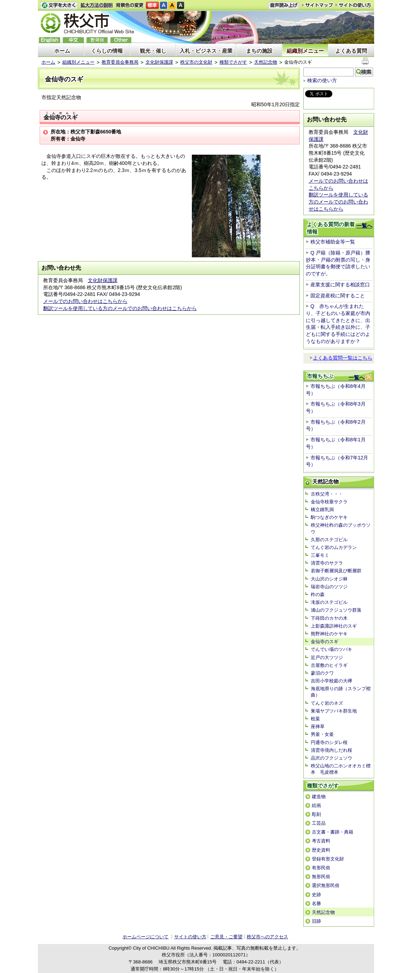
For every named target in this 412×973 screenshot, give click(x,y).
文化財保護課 (159, 62)
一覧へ (364, 226)
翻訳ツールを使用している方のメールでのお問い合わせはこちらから (120, 308)
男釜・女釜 (322, 734)
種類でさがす (233, 62)
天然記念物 (265, 62)
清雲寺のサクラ (327, 563)
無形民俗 (321, 876)
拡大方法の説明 (96, 5)
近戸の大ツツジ (327, 657)
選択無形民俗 (325, 885)
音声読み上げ (283, 5)
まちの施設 (259, 51)
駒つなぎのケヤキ (329, 517)
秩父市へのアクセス (267, 936)
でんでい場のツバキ (331, 649)
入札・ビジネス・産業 (206, 51)
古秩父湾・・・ (327, 494)
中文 (73, 40)
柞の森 (318, 594)
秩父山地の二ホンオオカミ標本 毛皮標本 (341, 769)
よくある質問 (351, 51)
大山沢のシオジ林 (329, 579)
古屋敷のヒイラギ (329, 665)
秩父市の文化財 (196, 62)
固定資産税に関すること (337, 295)
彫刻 (316, 814)
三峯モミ (320, 555)
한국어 (97, 40)
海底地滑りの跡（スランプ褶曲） (341, 692)
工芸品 (319, 823)
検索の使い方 (322, 80)
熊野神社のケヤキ (329, 633)
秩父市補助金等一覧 (332, 242)
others (120, 40)
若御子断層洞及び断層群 (336, 570)
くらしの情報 (107, 51)
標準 (152, 5)
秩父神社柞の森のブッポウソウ (341, 528)
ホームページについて (145, 936)
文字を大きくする (59, 5)
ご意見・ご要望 (226, 936)
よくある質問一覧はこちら (341, 358)
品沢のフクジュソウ (331, 758)
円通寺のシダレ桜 (329, 742)
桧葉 (315, 718)
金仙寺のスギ (324, 641)
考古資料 (321, 840)
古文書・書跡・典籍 (332, 832)
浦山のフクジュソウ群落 (336, 610)
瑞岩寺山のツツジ (329, 586)
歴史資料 (321, 850)
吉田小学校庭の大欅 (331, 680)
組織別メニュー (305, 51)
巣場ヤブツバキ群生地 (334, 711)
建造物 (319, 796)
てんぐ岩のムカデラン (334, 547)
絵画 (316, 805)
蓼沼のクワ (322, 673)
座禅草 (318, 726)
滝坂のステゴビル (329, 602)
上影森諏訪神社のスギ (334, 626)
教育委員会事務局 (120, 62)
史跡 (316, 894)
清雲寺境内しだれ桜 (331, 750)
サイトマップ (317, 5)
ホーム (62, 51)
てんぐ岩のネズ (327, 703)
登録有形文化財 (328, 859)
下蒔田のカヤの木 (329, 618)
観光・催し (153, 51)
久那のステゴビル (329, 539)
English (49, 40)
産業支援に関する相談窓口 (340, 284)
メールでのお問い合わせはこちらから (85, 301)
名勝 (316, 903)
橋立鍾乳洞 (322, 509)
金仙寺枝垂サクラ (329, 501)
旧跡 (316, 921)
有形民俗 (321, 867)
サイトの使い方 (353, 5)
